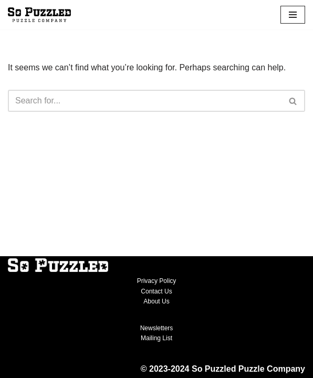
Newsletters (156, 328)
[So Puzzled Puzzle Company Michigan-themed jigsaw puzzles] (39, 14)
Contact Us (156, 291)
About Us (156, 301)
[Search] (144, 101)
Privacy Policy (156, 281)
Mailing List (156, 338)
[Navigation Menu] (292, 15)
